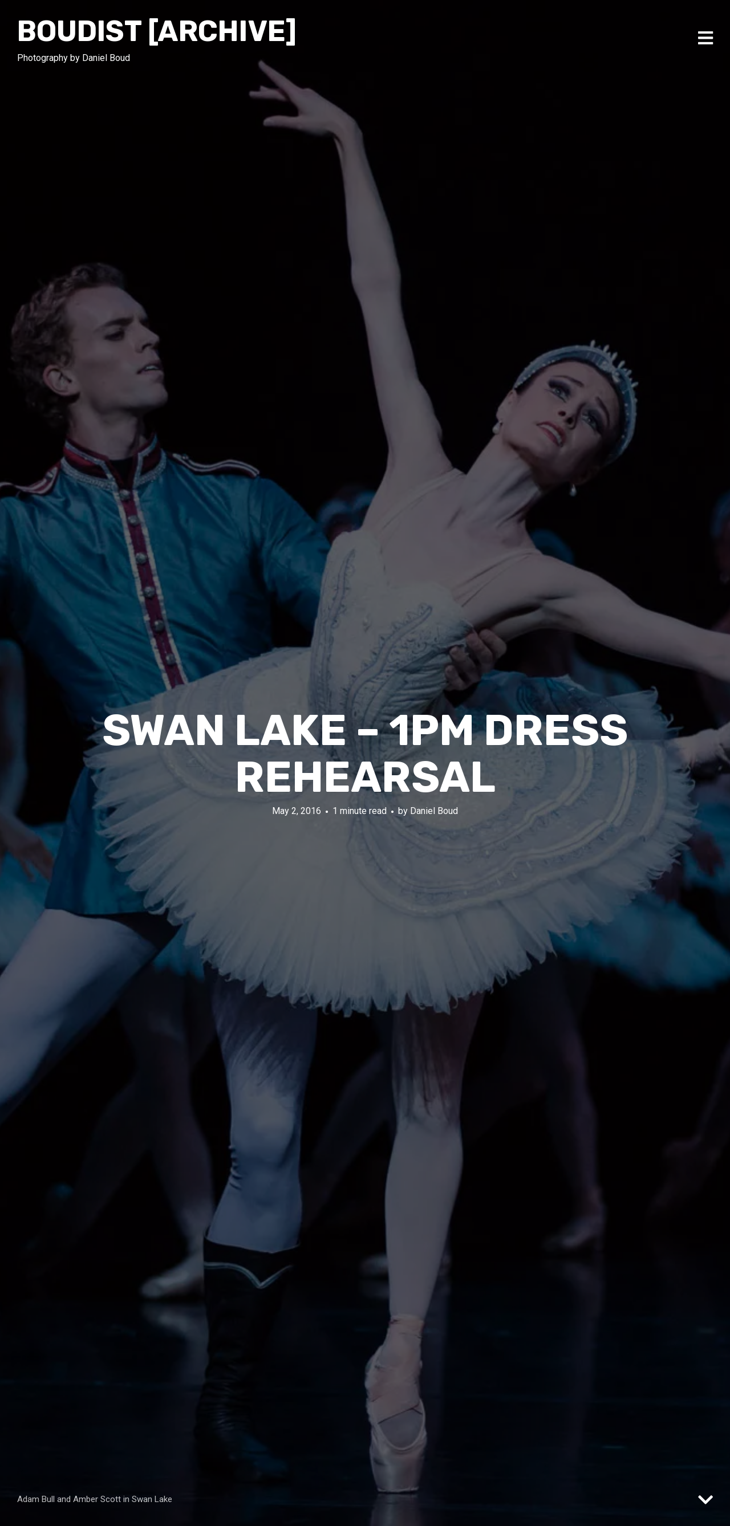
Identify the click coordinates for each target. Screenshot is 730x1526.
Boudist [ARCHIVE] (157, 31)
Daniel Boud (434, 810)
